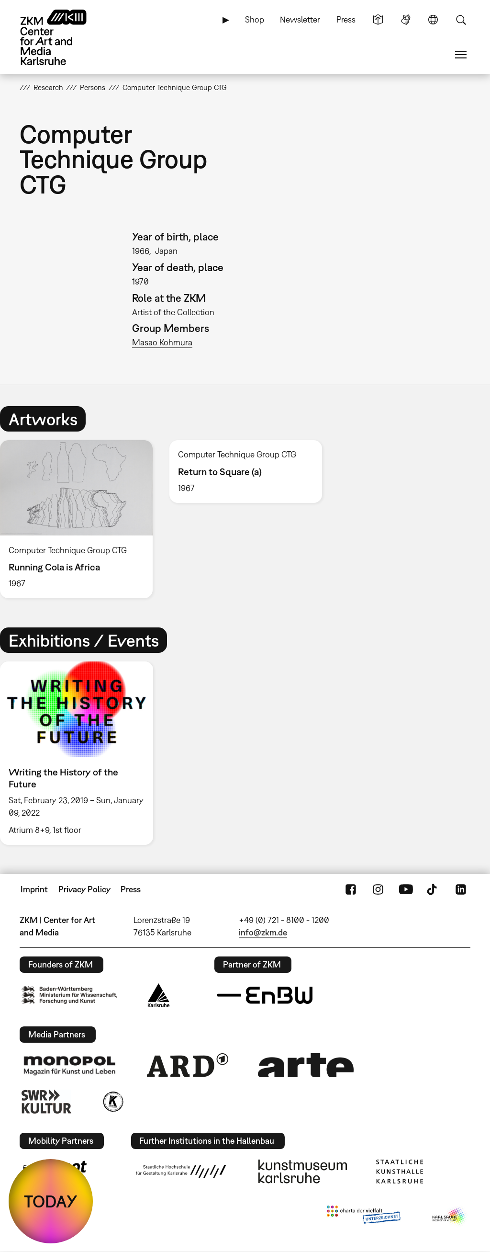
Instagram (378, 889)
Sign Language (405, 20)
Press (346, 19)
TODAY (51, 1201)
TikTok (433, 889)
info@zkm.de (263, 932)
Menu (460, 55)
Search (460, 20)
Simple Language (378, 20)
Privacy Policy (84, 889)
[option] (245, 471)
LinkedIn (460, 889)
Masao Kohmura (162, 342)
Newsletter (300, 19)
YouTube (405, 889)
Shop (254, 19)
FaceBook (350, 889)
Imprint (34, 889)
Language (433, 20)
